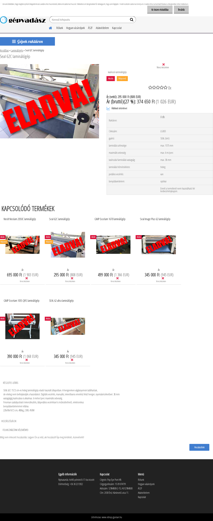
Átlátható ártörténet (116, 108)
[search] (132, 20)
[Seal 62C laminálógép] (49, 65)
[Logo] (23, 20)
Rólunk (59, 28)
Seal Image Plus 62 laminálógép (155, 219)
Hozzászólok (199, 447)
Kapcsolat (117, 28)
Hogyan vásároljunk (75, 28)
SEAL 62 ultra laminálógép (61, 301)
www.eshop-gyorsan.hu (112, 517)
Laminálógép (17, 50)
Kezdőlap (4, 50)
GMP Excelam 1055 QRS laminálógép (21, 301)
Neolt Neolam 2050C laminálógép (20, 219)
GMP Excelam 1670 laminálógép (110, 219)
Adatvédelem (102, 28)
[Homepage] (48, 27)
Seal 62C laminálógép (59, 219)
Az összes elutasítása (159, 9)
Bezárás (181, 9)
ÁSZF (90, 28)
